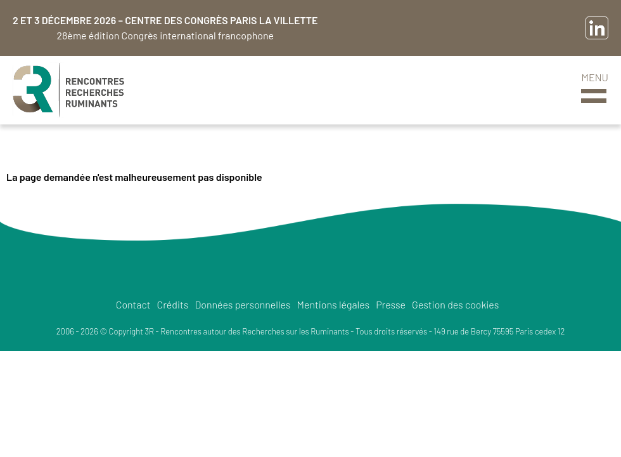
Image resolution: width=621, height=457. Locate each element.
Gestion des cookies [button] (455, 304)
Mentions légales (333, 304)
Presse (391, 304)
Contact (133, 304)
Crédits (172, 304)
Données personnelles (242, 304)
